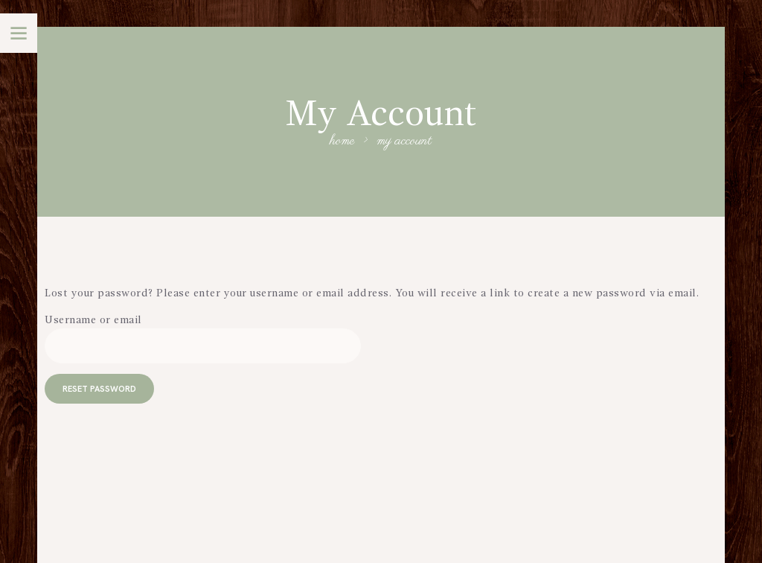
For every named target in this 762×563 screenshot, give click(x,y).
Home (342, 141)
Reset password (99, 389)
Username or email (93, 320)
